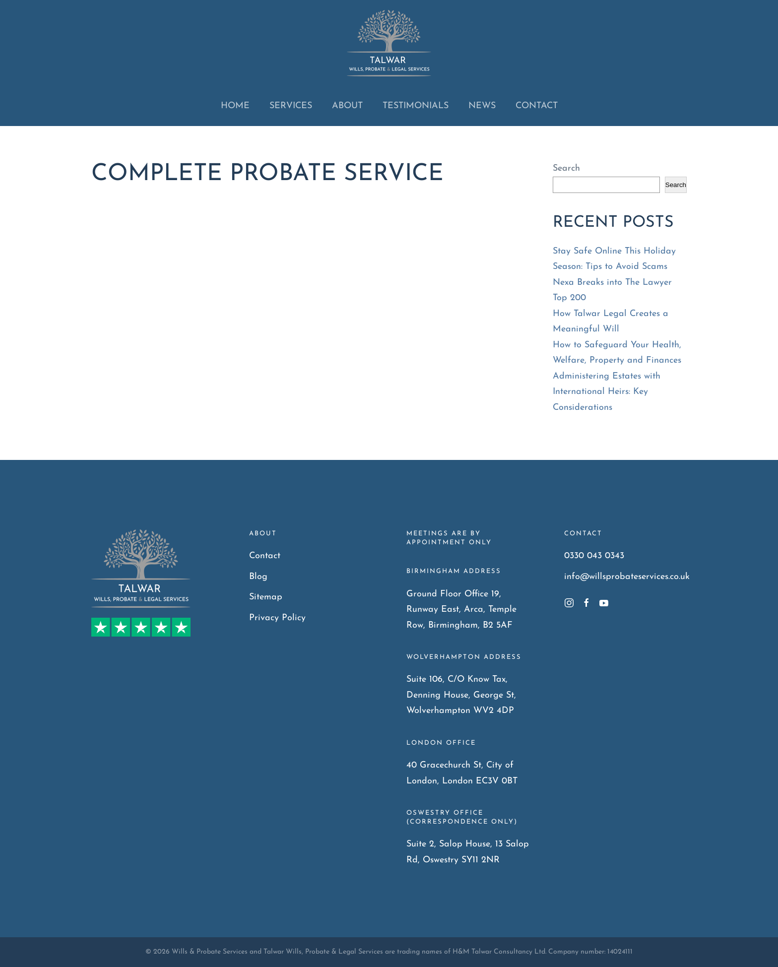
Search (566, 168)
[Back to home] (389, 43)
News (482, 106)
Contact (537, 106)
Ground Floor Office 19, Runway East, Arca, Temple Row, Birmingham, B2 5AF (461, 609)
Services (290, 106)
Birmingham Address (453, 571)
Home (235, 106)
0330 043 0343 (594, 556)
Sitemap (265, 597)
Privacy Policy (277, 618)
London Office (441, 743)
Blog (258, 576)
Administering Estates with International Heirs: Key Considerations (606, 392)
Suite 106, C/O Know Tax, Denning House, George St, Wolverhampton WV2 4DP (461, 695)
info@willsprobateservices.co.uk (627, 576)
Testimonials (416, 106)
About (347, 106)
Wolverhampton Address (463, 657)
